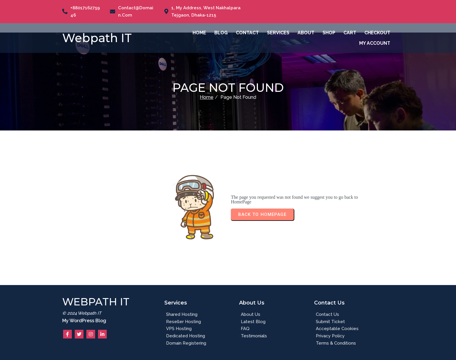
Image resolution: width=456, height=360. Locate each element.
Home (206, 97)
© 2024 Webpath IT (81, 313)
